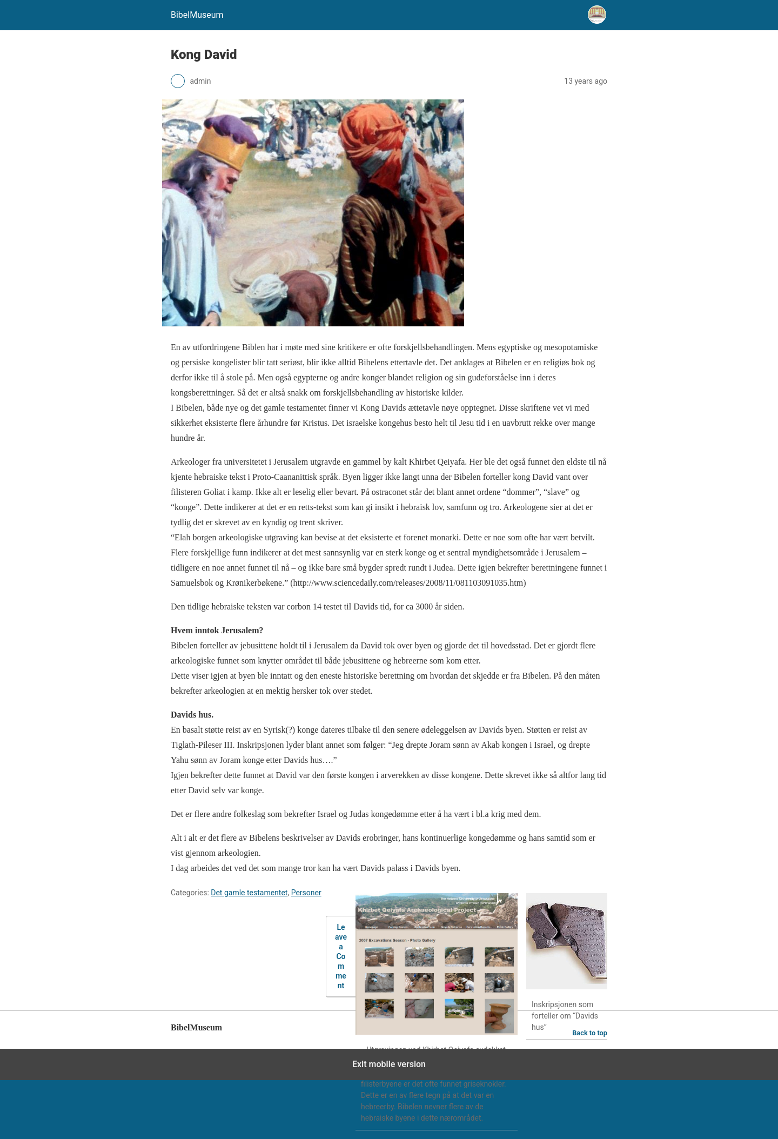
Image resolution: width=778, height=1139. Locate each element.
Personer (306, 892)
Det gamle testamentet (249, 892)
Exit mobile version (389, 1064)
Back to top (589, 1033)
